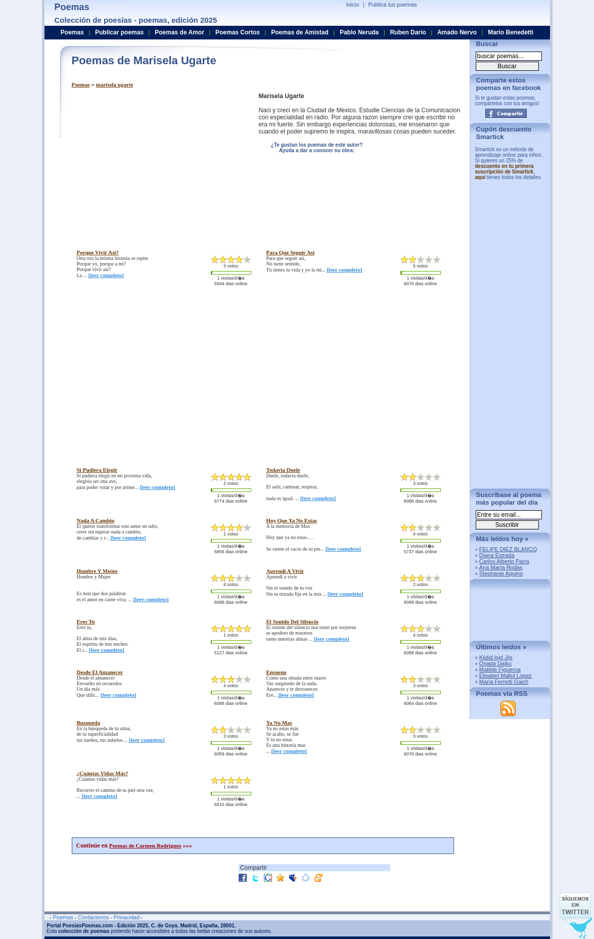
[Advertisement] (157, 163)
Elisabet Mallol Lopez (505, 676)
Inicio (352, 5)
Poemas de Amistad (300, 32)
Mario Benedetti (510, 32)
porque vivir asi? (98, 252)
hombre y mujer (97, 571)
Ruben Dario (408, 32)
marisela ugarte (114, 84)
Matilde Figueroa (500, 669)
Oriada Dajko (495, 663)
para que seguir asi (290, 252)
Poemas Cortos (237, 32)
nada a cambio (96, 520)
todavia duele (283, 470)
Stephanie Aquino (501, 573)
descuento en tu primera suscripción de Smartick (504, 168)
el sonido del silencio (292, 621)
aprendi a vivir (285, 571)
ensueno (276, 672)
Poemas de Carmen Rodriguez (145, 845)
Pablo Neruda (359, 32)
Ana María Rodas (501, 567)
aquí (480, 177)
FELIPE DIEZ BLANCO (508, 549)
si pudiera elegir (97, 470)
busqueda (88, 723)
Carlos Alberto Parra (504, 561)
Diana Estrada (497, 555)
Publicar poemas (119, 32)
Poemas (81, 84)
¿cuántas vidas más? (102, 773)
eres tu (86, 621)
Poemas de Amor (179, 32)
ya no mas (279, 723)
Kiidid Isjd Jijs (496, 657)
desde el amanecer (100, 672)
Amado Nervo (457, 32)
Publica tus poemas (393, 5)
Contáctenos (93, 917)
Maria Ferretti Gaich (503, 682)
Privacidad (127, 917)
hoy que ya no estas (291, 520)
